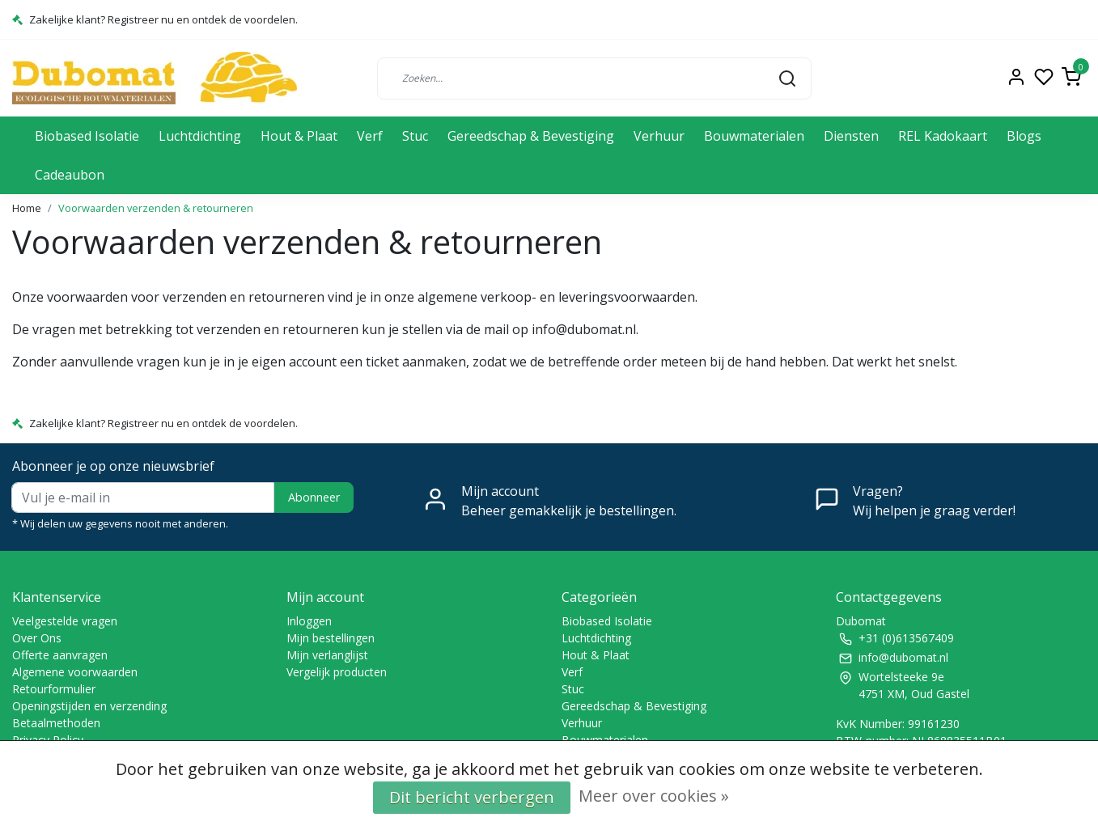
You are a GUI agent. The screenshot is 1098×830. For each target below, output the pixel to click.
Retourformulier (53, 689)
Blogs (1024, 136)
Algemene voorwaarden (75, 672)
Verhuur (659, 136)
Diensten (851, 136)
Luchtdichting (200, 136)
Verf (370, 136)
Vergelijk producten (336, 672)
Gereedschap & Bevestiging (530, 136)
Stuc (415, 136)
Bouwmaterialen (754, 136)
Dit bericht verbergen (471, 797)
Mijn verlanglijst (327, 655)
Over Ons (36, 638)
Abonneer (314, 497)
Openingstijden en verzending (89, 706)
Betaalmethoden (56, 722)
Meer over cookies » (654, 796)
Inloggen (309, 621)
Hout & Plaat (299, 136)
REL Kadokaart (942, 136)
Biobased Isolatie (87, 136)
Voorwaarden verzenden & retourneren (155, 208)
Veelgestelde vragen (64, 621)
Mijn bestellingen (330, 638)
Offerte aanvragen (60, 655)
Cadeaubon (69, 175)
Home (26, 208)
